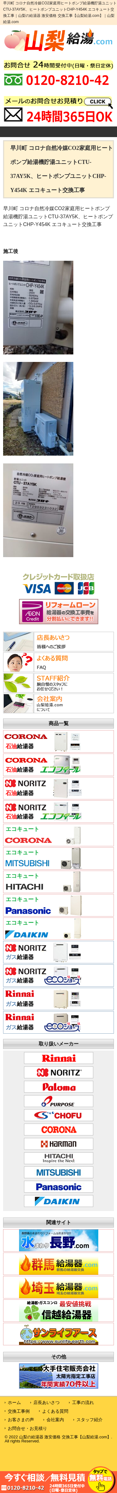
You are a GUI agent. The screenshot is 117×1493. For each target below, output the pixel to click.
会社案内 (55, 1419)
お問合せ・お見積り (27, 1428)
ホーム (14, 1402)
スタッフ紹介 (89, 1419)
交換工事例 (19, 1411)
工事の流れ (83, 1402)
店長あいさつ (46, 1402)
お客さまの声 (21, 1419)
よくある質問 (55, 1411)
